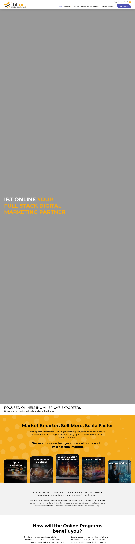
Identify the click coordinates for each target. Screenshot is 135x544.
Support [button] (116, 2)
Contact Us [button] (124, 6)
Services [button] (67, 6)
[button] (15, 471)
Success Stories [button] (86, 6)
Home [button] (60, 6)
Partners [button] (76, 6)
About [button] (95, 6)
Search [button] (126, 2)
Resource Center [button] (107, 6)
